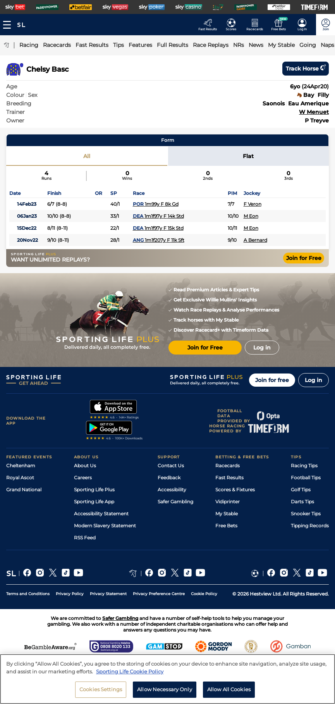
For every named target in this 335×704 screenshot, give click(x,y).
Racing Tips (304, 465)
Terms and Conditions (28, 593)
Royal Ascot (20, 477)
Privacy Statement (108, 593)
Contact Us (171, 465)
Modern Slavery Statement (105, 525)
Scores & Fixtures (235, 489)
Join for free (272, 380)
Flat (248, 156)
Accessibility (172, 489)
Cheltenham (20, 465)
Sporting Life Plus (94, 489)
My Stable (226, 513)
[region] (167, 679)
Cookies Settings (100, 689)
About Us (85, 465)
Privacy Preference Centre (159, 593)
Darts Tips (302, 501)
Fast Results (229, 477)
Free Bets (226, 525)
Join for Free (303, 258)
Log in (313, 380)
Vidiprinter (227, 501)
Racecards (227, 465)
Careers (83, 477)
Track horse (305, 68)
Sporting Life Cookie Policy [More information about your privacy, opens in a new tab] (129, 671)
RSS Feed (85, 537)
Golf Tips (301, 489)
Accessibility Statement (101, 513)
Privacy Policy (70, 593)
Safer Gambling (175, 501)
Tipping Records (310, 525)
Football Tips (306, 477)
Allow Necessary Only (164, 689)
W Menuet (314, 111)
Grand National (23, 489)
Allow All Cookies (229, 689)
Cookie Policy (204, 593)
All (86, 156)
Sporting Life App (94, 501)
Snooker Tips (306, 513)
